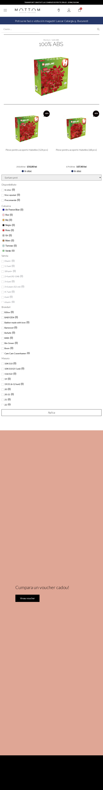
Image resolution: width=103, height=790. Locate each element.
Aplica (51, 412)
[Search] (98, 29)
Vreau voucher (27, 612)
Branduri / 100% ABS (51, 40)
